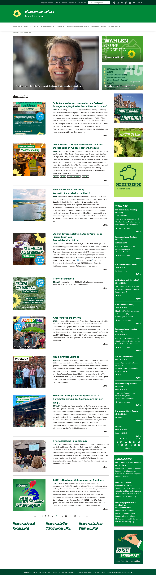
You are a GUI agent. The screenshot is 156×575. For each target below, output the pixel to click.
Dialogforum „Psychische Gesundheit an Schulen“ (80, 106)
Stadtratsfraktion (74, 176)
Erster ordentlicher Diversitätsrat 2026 (123, 483)
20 (139, 445)
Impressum (72, 3)
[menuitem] (47, 2)
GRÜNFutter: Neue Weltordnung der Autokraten (79, 479)
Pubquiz (118, 426)
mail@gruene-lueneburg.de (121, 572)
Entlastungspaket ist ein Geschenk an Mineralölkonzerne (125, 505)
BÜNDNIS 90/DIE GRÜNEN (39, 12)
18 (130, 445)
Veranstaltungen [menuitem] (98, 26)
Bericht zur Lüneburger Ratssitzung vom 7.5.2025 (76, 395)
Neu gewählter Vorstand (66, 356)
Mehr (105, 135)
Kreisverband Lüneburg (22, 32)
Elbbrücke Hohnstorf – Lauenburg (68, 189)
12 (70, 515)
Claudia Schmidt (121, 222)
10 (61, 515)
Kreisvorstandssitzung (124, 304)
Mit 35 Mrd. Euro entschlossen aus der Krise (128, 463)
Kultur (63, 176)
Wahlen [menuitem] (16, 26)
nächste (128, 448)
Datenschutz (81, 3)
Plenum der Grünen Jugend (126, 264)
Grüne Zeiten (121, 205)
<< (35, 515)
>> (87, 515)
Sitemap (64, 3)
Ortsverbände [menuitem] (46, 26)
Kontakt (57, 3)
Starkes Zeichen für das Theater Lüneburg (76, 147)
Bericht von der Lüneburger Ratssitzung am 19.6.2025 (78, 144)
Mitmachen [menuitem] (113, 26)
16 (122, 445)
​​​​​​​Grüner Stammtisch (63, 278)
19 (135, 445)
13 (75, 515)
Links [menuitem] (138, 3)
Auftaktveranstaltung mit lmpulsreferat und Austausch (78, 102)
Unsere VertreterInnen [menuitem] (77, 26)
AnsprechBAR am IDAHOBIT (68, 317)
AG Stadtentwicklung (124, 356)
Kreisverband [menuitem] (30, 26)
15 (117, 445)
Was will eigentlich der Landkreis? (71, 192)
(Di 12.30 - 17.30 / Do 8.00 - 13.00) (99, 572)
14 (79, 515)
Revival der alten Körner (66, 240)
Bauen (56, 176)
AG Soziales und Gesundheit (127, 280)
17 (126, 445)
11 (66, 515)
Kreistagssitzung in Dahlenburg (70, 440)
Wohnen (85, 176)
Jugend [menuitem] (59, 26)
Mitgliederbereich (47, 3)
